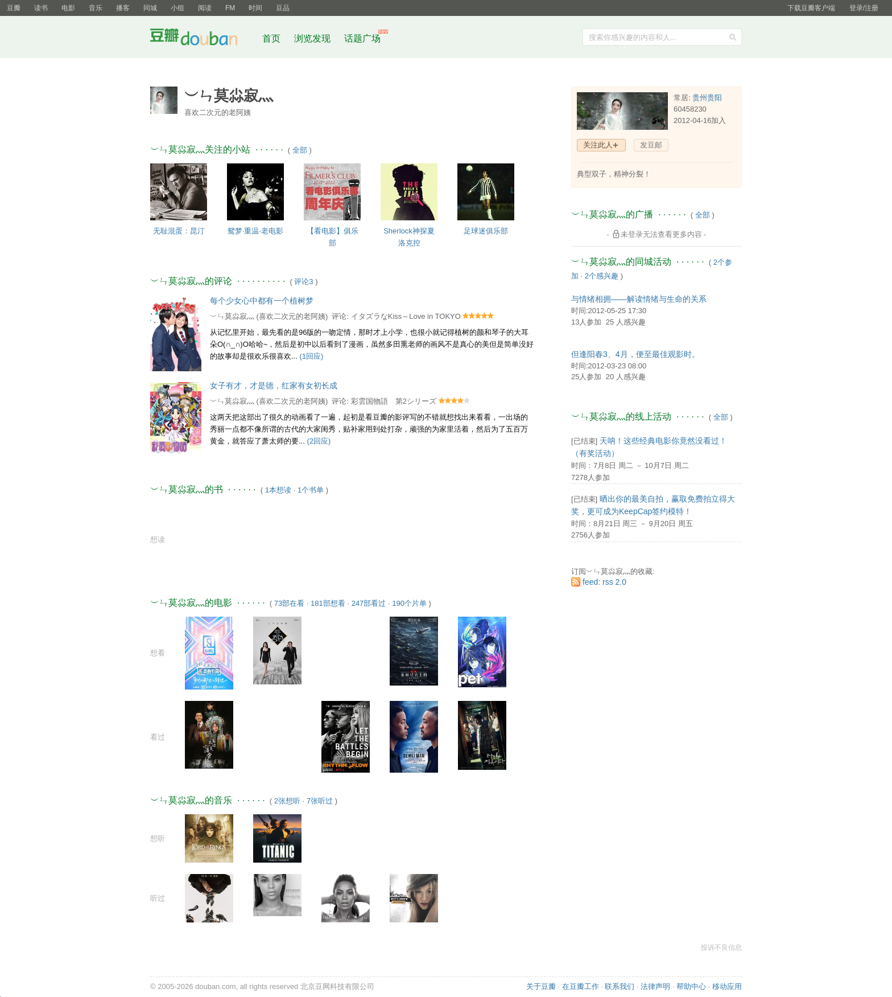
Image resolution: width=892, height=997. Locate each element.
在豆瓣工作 (580, 986)
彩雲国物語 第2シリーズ (393, 401)
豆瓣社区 (202, 39)
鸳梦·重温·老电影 (255, 231)
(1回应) (311, 356)
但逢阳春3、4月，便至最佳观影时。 (635, 354)
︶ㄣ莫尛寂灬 (232, 316)
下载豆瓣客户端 (811, 8)
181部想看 (328, 603)
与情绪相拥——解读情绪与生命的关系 (639, 298)
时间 (255, 8)
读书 (41, 8)
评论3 (303, 281)
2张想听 (287, 801)
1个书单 (311, 490)
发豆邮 (651, 145)
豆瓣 (13, 8)
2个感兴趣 (601, 276)
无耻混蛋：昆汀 (179, 231)
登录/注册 (863, 8)
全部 (299, 150)
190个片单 (409, 603)
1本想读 (278, 490)
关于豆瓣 (541, 986)
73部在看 (289, 603)
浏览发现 (313, 38)
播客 (123, 8)
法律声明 (655, 986)
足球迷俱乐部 (486, 231)
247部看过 (369, 603)
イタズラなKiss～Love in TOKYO (406, 316)
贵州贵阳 (707, 97)
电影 (68, 8)
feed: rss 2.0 (604, 581)
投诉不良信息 (721, 947)
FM (230, 8)
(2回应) (319, 441)
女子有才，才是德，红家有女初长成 (273, 385)
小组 (177, 8)
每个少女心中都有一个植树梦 (261, 300)
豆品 (283, 8)
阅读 (205, 8)
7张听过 (320, 801)
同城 (150, 8)
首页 (271, 38)
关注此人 (598, 145)
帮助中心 (691, 986)
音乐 (95, 8)
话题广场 (362, 38)
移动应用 (727, 986)
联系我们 (619, 986)
